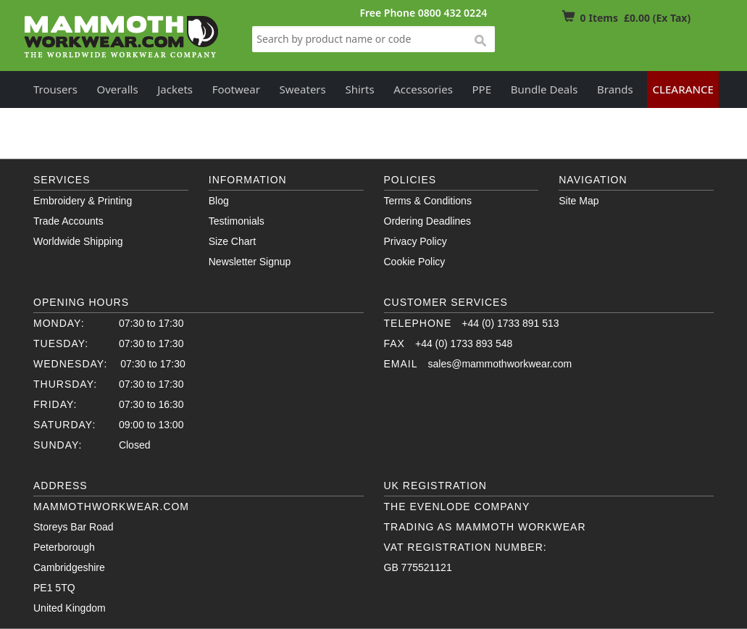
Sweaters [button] (303, 89)
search (480, 41)
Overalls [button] (117, 89)
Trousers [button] (55, 89)
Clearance (683, 89)
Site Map (578, 201)
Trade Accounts (68, 221)
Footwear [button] (236, 89)
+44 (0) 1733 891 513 (510, 323)
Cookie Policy (415, 261)
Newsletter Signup (250, 261)
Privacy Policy (415, 241)
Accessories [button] (423, 89)
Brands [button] (615, 89)
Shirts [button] (359, 89)
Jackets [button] (175, 89)
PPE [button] (482, 89)
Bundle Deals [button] (544, 89)
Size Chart (232, 241)
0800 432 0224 (452, 13)
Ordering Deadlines (428, 221)
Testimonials (236, 221)
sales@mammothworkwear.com (500, 364)
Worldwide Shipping (77, 241)
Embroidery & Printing (82, 201)
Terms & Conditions (428, 201)
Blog (219, 201)
